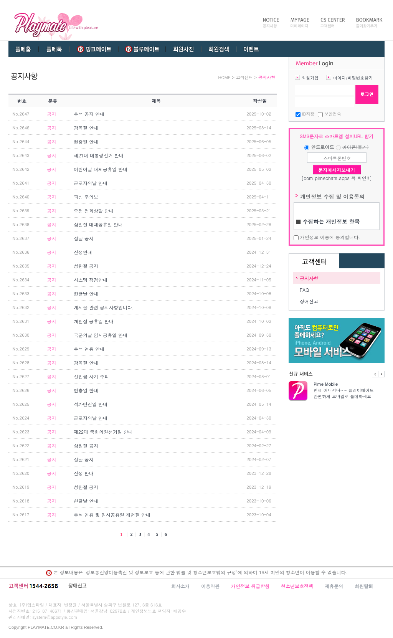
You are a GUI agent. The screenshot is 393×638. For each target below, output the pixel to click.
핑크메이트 (94, 49)
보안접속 (332, 114)
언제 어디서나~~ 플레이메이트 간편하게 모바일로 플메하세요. (349, 390)
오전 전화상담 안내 (94, 210)
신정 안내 (84, 473)
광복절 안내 (86, 127)
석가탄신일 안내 (90, 404)
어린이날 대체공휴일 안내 (100, 169)
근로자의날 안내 (90, 183)
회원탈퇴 (364, 586)
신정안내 (83, 252)
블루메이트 (141, 49)
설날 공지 (84, 238)
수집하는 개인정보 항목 (331, 221)
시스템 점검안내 (90, 279)
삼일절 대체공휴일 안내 (98, 224)
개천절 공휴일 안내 (94, 321)
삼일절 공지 (86, 445)
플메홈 (23, 49)
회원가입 (310, 78)
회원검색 (219, 49)
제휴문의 (334, 586)
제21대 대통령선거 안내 (99, 155)
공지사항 (309, 278)
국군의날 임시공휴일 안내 (100, 335)
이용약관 (210, 586)
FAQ (304, 289)
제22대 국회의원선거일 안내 (103, 431)
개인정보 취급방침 (250, 586)
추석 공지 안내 (89, 114)
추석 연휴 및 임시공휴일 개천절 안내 (112, 514)
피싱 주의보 (86, 196)
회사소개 (180, 586)
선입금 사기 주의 (91, 376)
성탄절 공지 (86, 266)
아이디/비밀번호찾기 (353, 78)
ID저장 (308, 114)
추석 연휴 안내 (89, 348)
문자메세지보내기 (336, 170)
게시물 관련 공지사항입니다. (104, 307)
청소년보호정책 (297, 586)
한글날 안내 (86, 293)
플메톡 (54, 49)
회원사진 (182, 49)
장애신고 (309, 301)
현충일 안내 (86, 141)
